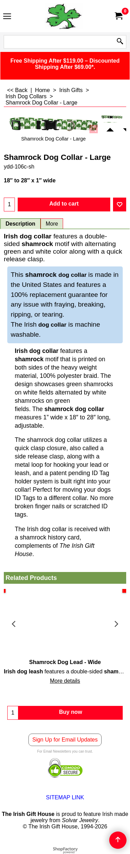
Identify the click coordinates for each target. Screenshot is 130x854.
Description (20, 224)
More (52, 224)
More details (65, 681)
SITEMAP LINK (65, 797)
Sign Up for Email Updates (65, 740)
